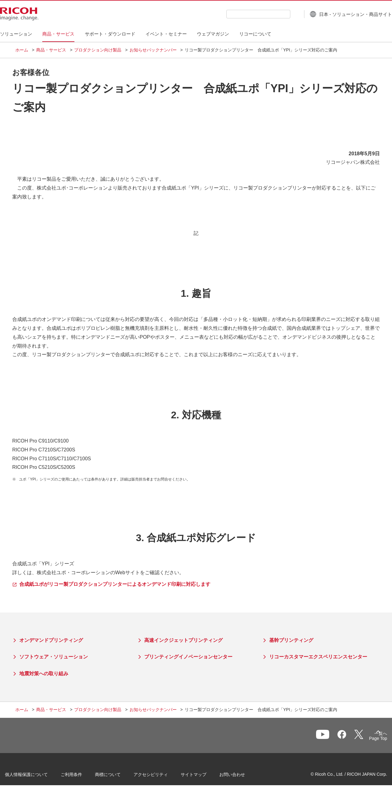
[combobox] (243, 14)
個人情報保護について (36, 776)
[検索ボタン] (279, 13)
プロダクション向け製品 (97, 49)
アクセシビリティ (161, 776)
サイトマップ (204, 776)
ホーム (21, 49)
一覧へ (344, 738)
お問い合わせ (242, 776)
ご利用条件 (81, 776)
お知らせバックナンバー (153, 49)
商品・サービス (51, 49)
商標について (118, 776)
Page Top (368, 739)
